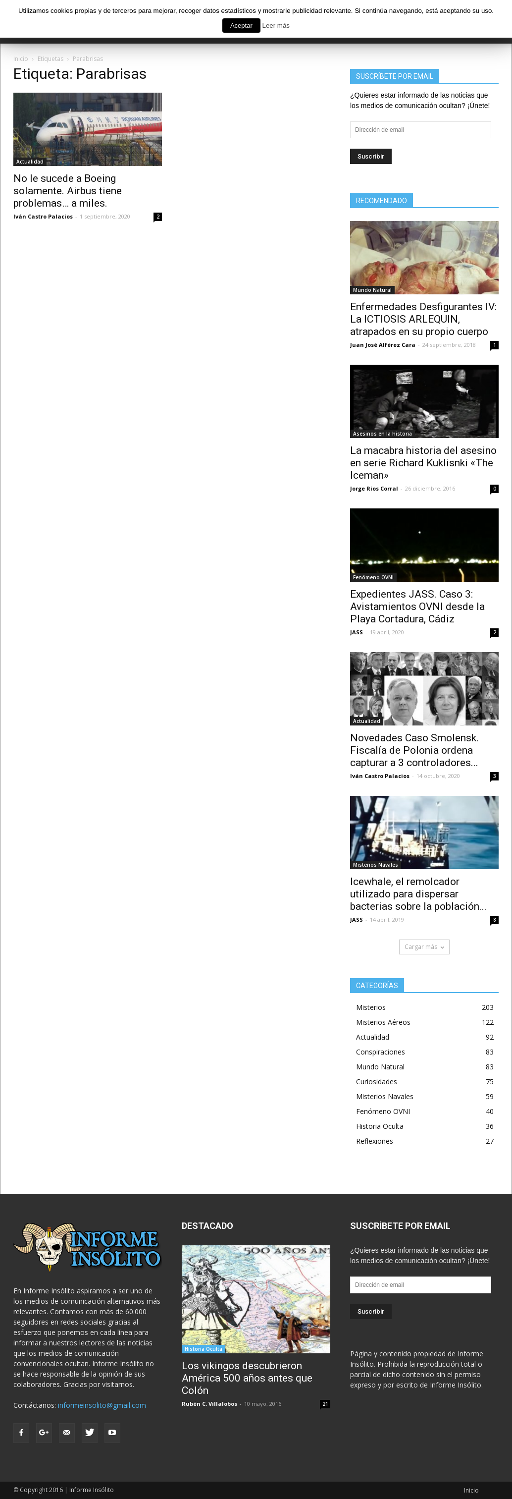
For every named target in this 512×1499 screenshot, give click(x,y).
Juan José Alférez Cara (382, 344)
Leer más (276, 25)
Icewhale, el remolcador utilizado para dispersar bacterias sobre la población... (418, 894)
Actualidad (30, 161)
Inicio (471, 1490)
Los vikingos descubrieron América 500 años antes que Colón (247, 1378)
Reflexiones (374, 1141)
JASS (356, 632)
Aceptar (241, 25)
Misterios (371, 1007)
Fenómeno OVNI (373, 577)
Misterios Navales (375, 864)
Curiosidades (376, 1081)
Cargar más (424, 947)
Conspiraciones (380, 1051)
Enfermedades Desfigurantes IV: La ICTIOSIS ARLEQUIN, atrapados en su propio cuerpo (423, 319)
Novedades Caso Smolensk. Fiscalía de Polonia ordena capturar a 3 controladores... (414, 750)
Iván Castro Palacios (43, 216)
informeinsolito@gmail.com (102, 1405)
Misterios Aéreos (383, 1022)
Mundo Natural (372, 289)
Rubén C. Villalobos (209, 1403)
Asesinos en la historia (382, 433)
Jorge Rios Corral (374, 488)
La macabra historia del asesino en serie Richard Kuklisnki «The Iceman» (423, 462)
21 (325, 1403)
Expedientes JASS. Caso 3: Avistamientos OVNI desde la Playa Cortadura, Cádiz (417, 606)
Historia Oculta (380, 1126)
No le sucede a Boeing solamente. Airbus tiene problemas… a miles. (67, 190)
